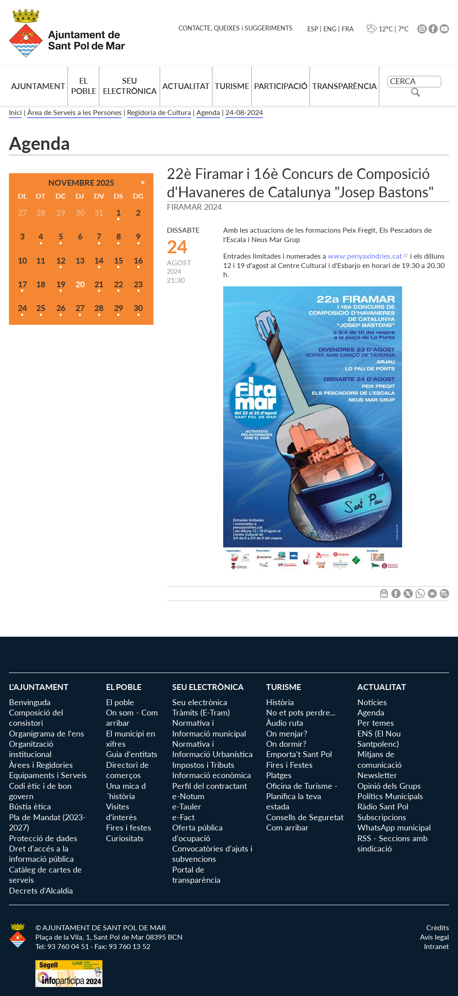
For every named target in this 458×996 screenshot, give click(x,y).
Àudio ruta (284, 723)
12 (60, 260)
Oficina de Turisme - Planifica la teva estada (302, 796)
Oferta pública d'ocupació (197, 832)
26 (60, 308)
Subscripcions (381, 817)
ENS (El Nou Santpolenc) (379, 738)
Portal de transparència (196, 874)
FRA (347, 29)
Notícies (372, 702)
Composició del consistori (36, 717)
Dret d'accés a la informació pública (41, 853)
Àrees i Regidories (41, 765)
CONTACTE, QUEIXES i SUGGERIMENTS (235, 28)
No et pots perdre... (300, 712)
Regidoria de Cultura (159, 112)
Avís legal (434, 936)
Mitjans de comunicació (379, 759)
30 (138, 308)
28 (98, 308)
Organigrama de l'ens (46, 733)
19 (60, 284)
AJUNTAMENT (38, 86)
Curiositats (125, 838)
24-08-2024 (244, 112)
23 (138, 284)
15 (118, 260)
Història (280, 702)
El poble (83, 86)
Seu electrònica (130, 86)
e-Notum (188, 796)
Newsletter (377, 775)
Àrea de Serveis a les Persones (74, 112)
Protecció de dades (43, 838)
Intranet (436, 946)
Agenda (208, 112)
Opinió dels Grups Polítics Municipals (390, 791)
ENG (329, 29)
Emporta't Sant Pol (299, 754)
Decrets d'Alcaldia (41, 890)
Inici (15, 112)
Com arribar (287, 827)
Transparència (344, 86)
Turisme (232, 86)
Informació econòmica (211, 775)
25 (40, 308)
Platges (279, 775)
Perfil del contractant (209, 786)
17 (22, 284)
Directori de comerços (127, 770)
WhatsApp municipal (394, 827)
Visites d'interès (121, 811)
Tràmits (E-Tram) (201, 712)
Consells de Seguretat (305, 817)
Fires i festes (128, 827)
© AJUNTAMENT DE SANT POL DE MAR (100, 927)
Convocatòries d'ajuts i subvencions (212, 853)
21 (98, 284)
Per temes (375, 723)
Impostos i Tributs (203, 765)
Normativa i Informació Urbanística (212, 749)
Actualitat (186, 86)
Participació (280, 86)
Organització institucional (31, 749)
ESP (312, 29)
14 (98, 260)
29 (118, 308)
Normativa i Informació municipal (209, 728)
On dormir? (286, 744)
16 (138, 260)
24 (22, 308)
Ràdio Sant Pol (382, 806)
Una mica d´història (126, 791)
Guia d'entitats (131, 754)
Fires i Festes (289, 765)
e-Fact (183, 817)
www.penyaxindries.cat (365, 255)
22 (118, 284)
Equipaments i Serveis (48, 775)
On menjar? (286, 733)
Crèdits (437, 927)
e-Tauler (186, 806)
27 (80, 308)
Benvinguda (30, 702)
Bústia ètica (30, 806)
